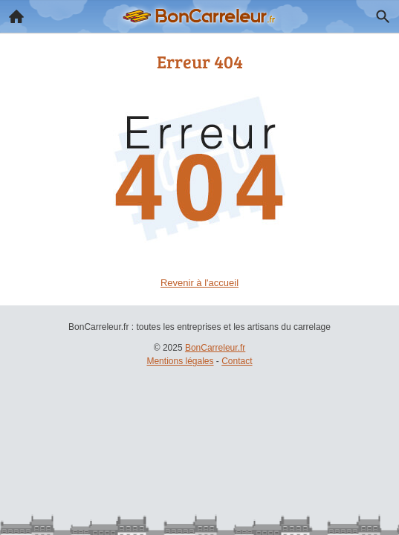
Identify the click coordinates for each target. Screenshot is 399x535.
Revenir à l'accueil (199, 282)
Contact (236, 361)
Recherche (379, 13)
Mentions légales (179, 361)
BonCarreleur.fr (215, 348)
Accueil (12, 12)
